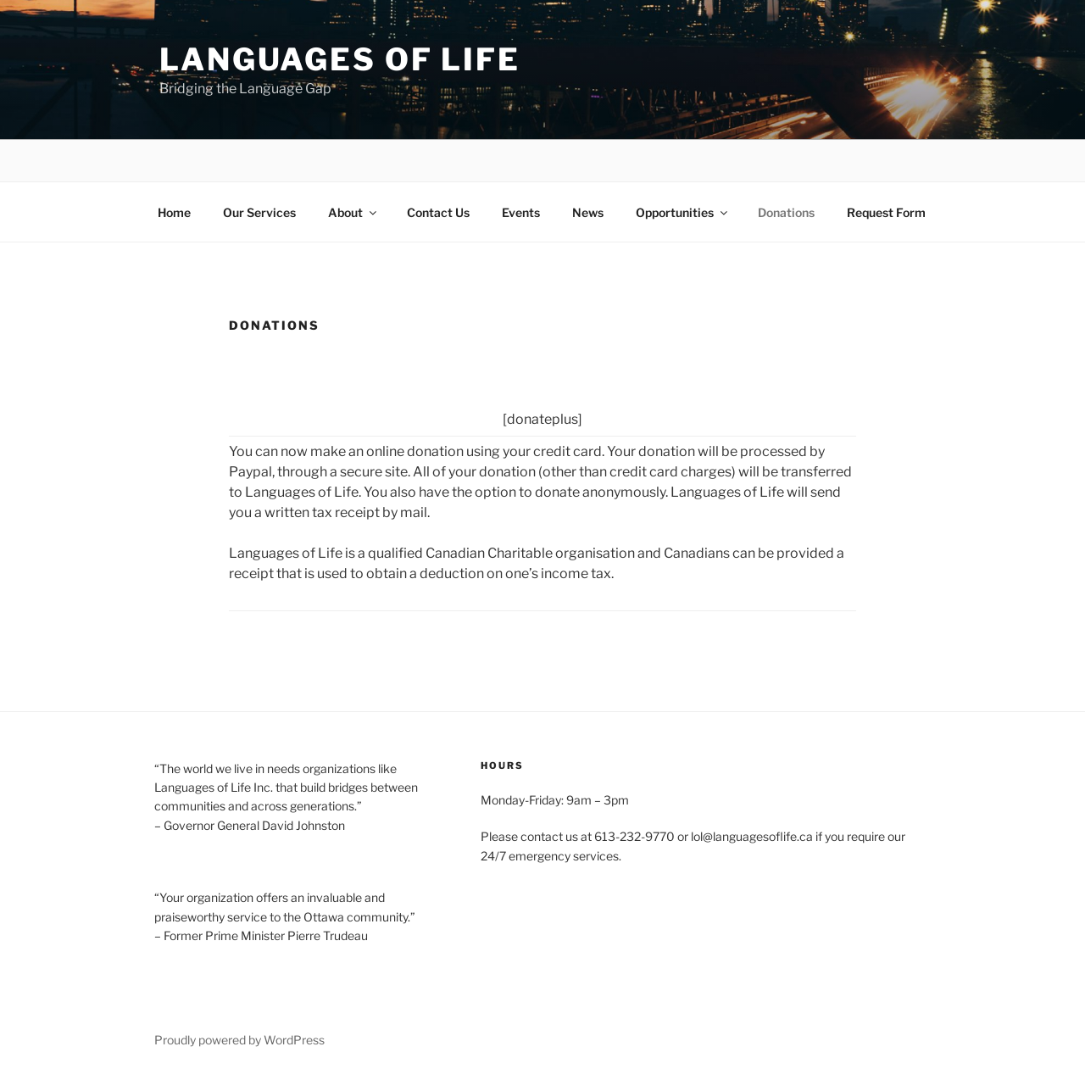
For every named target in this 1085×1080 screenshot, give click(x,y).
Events (521, 212)
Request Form (886, 212)
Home (174, 212)
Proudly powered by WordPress (239, 1040)
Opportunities (683, 212)
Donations (786, 212)
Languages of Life (339, 59)
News (588, 212)
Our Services (259, 212)
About (353, 212)
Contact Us (438, 212)
